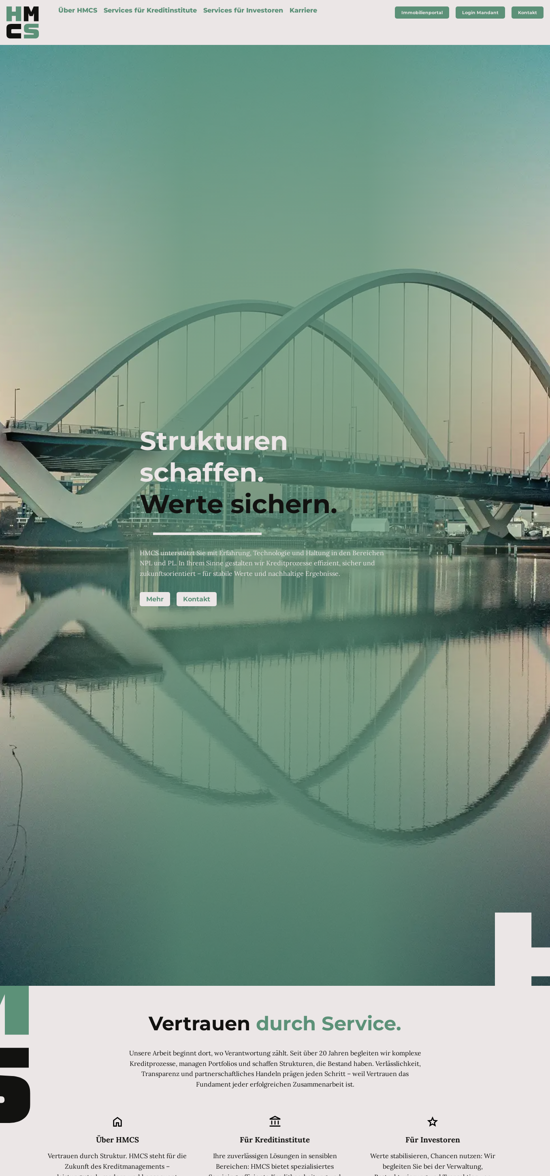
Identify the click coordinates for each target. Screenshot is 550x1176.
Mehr (155, 599)
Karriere (303, 10)
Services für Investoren (243, 10)
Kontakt (196, 599)
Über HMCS (77, 10)
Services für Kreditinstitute (150, 10)
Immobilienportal (422, 12)
